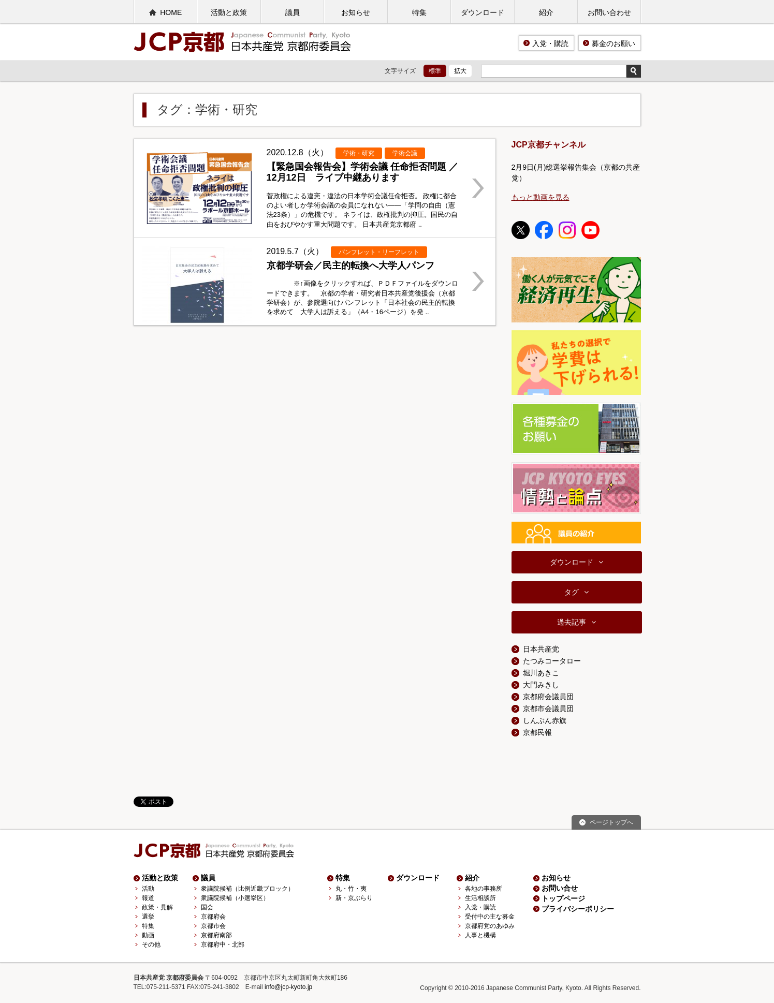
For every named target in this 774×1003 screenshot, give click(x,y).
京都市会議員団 (548, 708)
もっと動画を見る (540, 197)
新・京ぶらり (354, 898)
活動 (148, 888)
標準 (435, 71)
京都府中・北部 (222, 944)
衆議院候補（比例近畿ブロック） (247, 888)
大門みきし (541, 685)
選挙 (148, 916)
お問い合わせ (609, 12)
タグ (571, 592)
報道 (148, 898)
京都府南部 (216, 935)
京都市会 (213, 926)
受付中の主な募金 (490, 916)
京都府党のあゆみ (490, 926)
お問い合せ (560, 888)
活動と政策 (229, 12)
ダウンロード (482, 12)
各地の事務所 (483, 888)
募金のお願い (613, 43)
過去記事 (571, 622)
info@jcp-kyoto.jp (288, 987)
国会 (207, 907)
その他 (151, 944)
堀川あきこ (541, 673)
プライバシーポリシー (578, 909)
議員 (292, 12)
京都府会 (213, 916)
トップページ (563, 898)
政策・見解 (157, 907)
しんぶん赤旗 (544, 720)
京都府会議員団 (548, 696)
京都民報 (537, 732)
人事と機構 (480, 935)
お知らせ (355, 12)
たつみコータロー (552, 661)
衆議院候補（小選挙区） (235, 898)
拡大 (460, 71)
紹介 (546, 12)
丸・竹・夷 (351, 888)
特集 (419, 12)
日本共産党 (541, 649)
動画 (148, 935)
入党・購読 (550, 43)
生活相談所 (480, 898)
